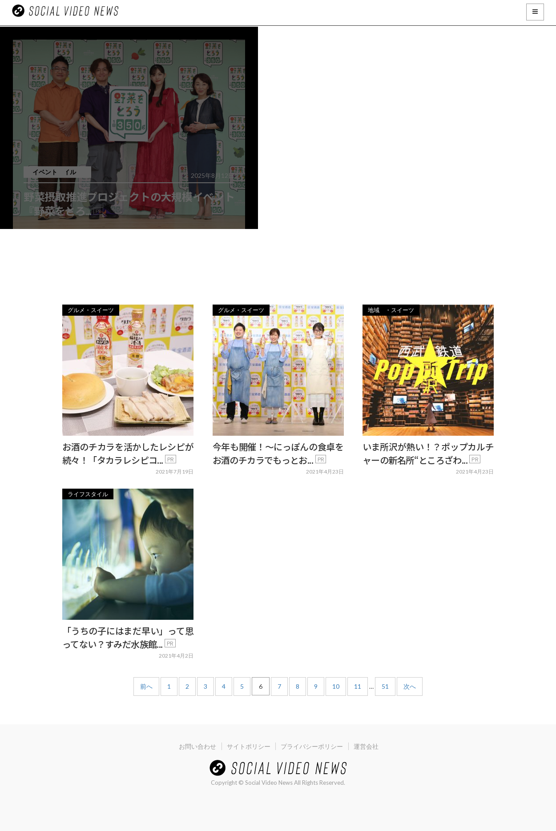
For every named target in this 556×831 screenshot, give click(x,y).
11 (357, 686)
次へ (409, 686)
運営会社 (369, 746)
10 (335, 686)
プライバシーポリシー (313, 746)
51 (385, 686)
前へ (146, 686)
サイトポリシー (248, 746)
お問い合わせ (195, 746)
